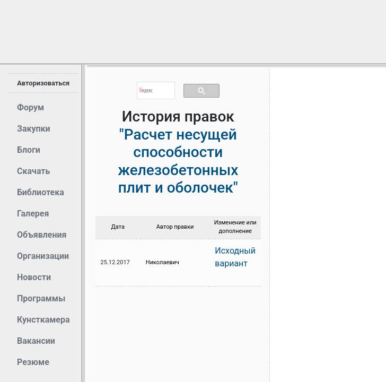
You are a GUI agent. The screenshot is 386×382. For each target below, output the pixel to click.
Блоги (28, 150)
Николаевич (162, 262)
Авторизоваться (43, 83)
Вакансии (36, 341)
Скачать (33, 171)
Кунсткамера (43, 320)
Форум (30, 107)
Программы (41, 298)
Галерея (33, 214)
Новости (34, 277)
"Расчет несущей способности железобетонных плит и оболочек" (178, 161)
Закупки (33, 129)
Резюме (33, 362)
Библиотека (40, 192)
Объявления (41, 235)
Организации (43, 256)
